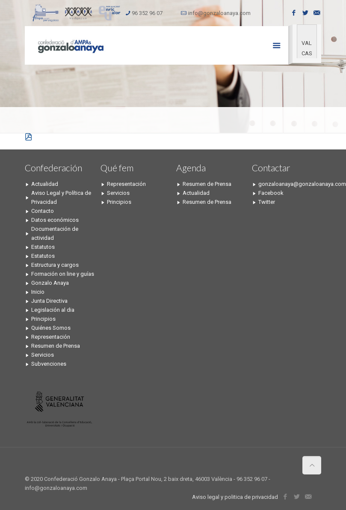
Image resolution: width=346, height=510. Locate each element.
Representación (50, 337)
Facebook (271, 193)
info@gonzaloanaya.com (219, 13)
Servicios (42, 355)
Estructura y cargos (55, 265)
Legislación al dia (52, 310)
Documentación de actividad (54, 233)
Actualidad (44, 184)
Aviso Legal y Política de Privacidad (61, 197)
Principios (43, 319)
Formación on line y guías (62, 274)
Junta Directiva (49, 301)
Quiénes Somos (51, 328)
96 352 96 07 (147, 13)
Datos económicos (55, 220)
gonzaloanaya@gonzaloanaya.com (290, 184)
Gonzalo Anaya (50, 283)
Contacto (42, 211)
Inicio (37, 292)
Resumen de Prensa (55, 346)
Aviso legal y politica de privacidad (235, 497)
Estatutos (43, 247)
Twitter (266, 202)
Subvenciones (48, 364)
